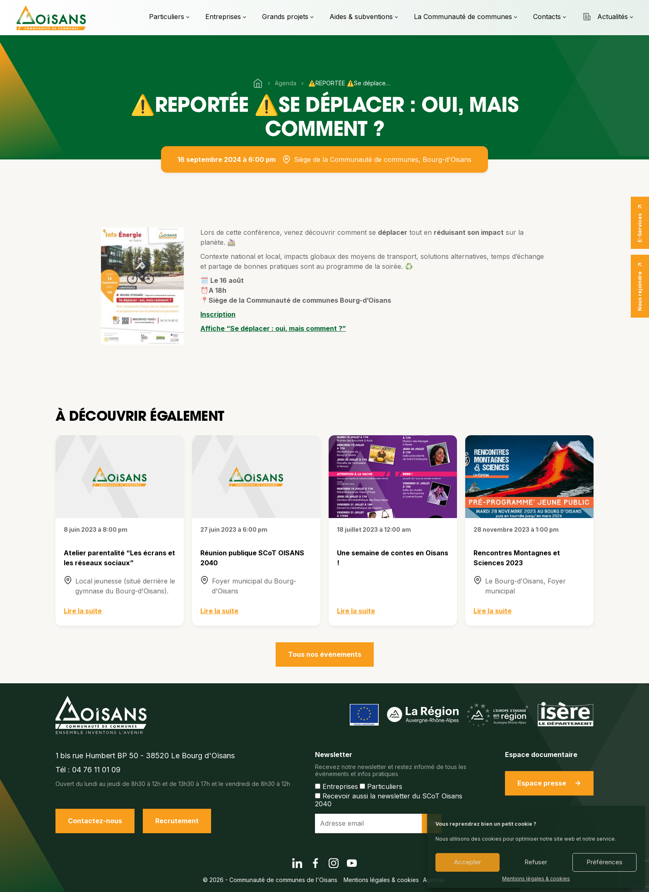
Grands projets (285, 16)
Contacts (547, 16)
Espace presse (549, 783)
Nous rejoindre (640, 286)
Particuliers (166, 16)
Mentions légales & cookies (536, 879)
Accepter (467, 862)
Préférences (605, 862)
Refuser (535, 862)
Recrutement (177, 821)
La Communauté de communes (463, 16)
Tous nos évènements (324, 654)
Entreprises (223, 16)
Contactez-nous (95, 821)
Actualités (605, 17)
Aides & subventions (361, 16)
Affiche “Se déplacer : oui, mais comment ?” (273, 328)
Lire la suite (83, 611)
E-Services (640, 222)
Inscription (218, 314)
